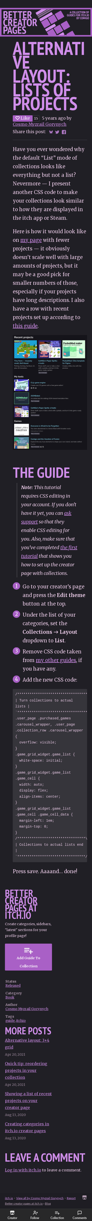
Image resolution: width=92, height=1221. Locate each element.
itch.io (9, 1198)
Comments (80, 1215)
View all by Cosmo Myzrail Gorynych (40, 1198)
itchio (21, 1021)
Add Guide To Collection (28, 957)
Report (71, 1198)
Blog (48, 1203)
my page (31, 240)
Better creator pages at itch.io (24, 1203)
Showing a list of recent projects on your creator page (28, 1100)
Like (22, 118)
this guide (25, 326)
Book (9, 997)
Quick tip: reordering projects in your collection (26, 1070)
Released (13, 986)
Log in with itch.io (23, 1170)
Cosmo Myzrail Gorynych (39, 124)
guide (10, 1021)
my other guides (56, 660)
